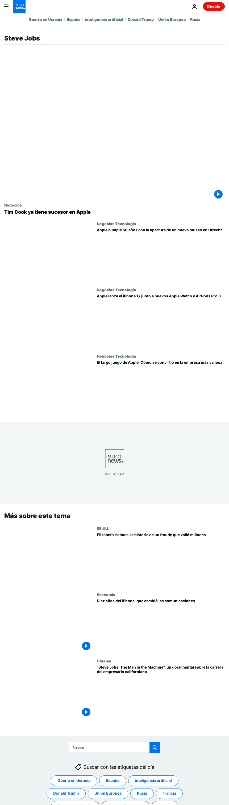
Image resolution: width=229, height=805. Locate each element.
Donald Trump (141, 19)
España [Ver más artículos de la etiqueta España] (112, 780)
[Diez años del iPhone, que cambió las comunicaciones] (161, 626)
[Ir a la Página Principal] (19, 6)
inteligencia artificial (104, 19)
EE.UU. (103, 528)
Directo (213, 6)
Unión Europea (172, 19)
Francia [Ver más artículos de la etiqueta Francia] (169, 793)
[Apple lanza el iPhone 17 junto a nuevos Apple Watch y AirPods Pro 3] (161, 320)
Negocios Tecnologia (116, 223)
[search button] (154, 747)
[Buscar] (114, 747)
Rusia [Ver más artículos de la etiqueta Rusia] (142, 793)
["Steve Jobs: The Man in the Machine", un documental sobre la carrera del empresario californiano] (161, 692)
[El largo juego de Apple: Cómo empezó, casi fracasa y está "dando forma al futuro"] (161, 387)
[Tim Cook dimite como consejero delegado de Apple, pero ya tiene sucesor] (114, 212)
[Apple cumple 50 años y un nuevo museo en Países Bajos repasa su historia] (161, 254)
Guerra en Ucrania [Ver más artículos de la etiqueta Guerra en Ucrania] (73, 780)
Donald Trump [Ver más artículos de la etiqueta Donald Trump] (66, 793)
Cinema (104, 661)
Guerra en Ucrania (45, 19)
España (73, 19)
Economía (106, 595)
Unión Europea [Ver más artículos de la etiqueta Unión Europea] (108, 793)
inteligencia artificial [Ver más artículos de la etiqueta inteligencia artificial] (153, 780)
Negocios (13, 205)
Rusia (195, 19)
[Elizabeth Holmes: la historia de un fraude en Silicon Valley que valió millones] (161, 559)
